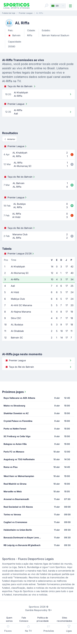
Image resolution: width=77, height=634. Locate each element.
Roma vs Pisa (11, 467)
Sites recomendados (64, 619)
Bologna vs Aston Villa (15, 444)
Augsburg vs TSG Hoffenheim (19, 459)
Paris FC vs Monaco (14, 451)
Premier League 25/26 (19, 253)
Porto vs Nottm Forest (15, 428)
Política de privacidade (43, 619)
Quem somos (9, 619)
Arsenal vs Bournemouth (16, 499)
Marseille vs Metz (13, 491)
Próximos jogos (14, 392)
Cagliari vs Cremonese (15, 522)
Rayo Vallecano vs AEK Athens (19, 398)
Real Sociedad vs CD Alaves (18, 506)
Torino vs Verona (12, 514)
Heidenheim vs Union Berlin (18, 530)
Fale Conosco (23, 619)
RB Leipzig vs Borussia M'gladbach (22, 545)
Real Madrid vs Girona (15, 483)
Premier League (16, 103)
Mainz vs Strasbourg (14, 405)
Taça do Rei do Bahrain (20, 86)
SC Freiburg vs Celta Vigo (17, 436)
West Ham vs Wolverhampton (19, 476)
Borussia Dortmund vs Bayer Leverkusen (24, 537)
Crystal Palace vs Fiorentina (18, 421)
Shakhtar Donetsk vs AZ (16, 413)
